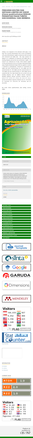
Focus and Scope (7, 210)
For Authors (4, 368)
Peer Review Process (8, 230)
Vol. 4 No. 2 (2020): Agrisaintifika (19, 6)
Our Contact (6, 237)
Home (3, 6)
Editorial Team (7, 205)
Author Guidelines (8, 220)
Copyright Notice (7, 212)
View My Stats (5, 343)
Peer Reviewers (7, 207)
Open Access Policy (8, 227)
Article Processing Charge (10, 235)
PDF (5, 157)
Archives (8, 6)
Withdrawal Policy (8, 225)
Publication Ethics (8, 217)
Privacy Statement (8, 215)
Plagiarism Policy (7, 222)
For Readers (4, 366)
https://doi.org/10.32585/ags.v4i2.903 (12, 36)
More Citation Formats (9, 181)
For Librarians (5, 370)
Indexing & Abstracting (9, 232)
